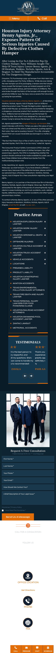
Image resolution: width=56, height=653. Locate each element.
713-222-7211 (30, 205)
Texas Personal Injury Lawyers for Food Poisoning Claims (25, 303)
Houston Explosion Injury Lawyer (28, 222)
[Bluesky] (30, 552)
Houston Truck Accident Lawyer (27, 254)
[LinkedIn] (22, 546)
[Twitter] (27, 546)
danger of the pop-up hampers (34, 123)
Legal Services (14, 563)
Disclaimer (6, 507)
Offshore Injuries (23, 241)
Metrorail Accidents (25, 328)
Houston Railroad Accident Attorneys (28, 311)
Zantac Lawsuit (22, 323)
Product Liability (23, 272)
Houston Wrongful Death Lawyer (27, 236)
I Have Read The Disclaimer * (15, 510)
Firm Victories (28, 563)
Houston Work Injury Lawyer (25, 229)
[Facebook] (18, 546)
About (38, 560)
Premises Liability (23, 268)
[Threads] (35, 552)
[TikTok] (21, 552)
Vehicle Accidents (23, 259)
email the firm (14, 205)
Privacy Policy (16, 507)
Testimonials (43, 563)
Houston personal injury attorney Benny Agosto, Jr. (22, 101)
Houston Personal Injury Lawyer (18, 560)
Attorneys (48, 560)
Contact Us (28, 566)
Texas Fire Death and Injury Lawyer (28, 295)
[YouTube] (32, 546)
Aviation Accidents (23, 283)
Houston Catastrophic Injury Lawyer (26, 277)
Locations (18, 263)
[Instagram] (37, 546)
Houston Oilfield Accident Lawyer (28, 247)
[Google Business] (25, 552)
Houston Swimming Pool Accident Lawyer (27, 318)
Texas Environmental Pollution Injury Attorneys (29, 288)
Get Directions (28, 590)
